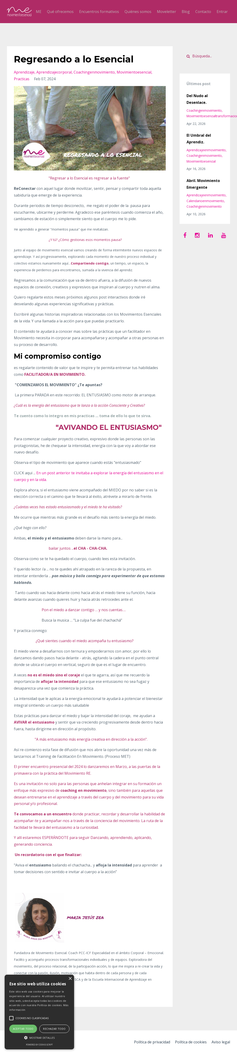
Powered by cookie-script (39, 1044)
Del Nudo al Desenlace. (197, 99)
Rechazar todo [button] (54, 1028)
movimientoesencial (134, 72)
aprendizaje (24, 72)
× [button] (70, 978)
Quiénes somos (138, 11)
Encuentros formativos (99, 11)
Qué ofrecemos (60, 11)
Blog (186, 11)
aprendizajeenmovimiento (206, 150)
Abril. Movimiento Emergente (203, 184)
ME (38, 11)
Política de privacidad (151, 1042)
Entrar (222, 11)
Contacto (203, 11)
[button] (39, 1037)
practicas (21, 78)
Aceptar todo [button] (23, 1028)
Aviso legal (221, 1042)
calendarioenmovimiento (205, 201)
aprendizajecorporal (54, 72)
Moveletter (166, 11)
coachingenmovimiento (94, 72)
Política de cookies (190, 1042)
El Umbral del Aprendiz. (199, 139)
